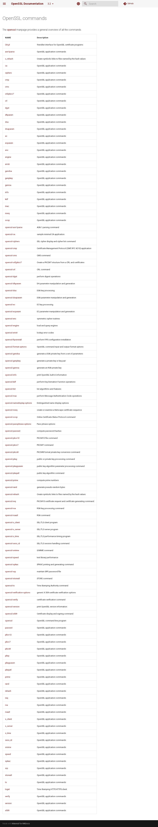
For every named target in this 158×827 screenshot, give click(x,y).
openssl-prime (11, 480)
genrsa (8, 185)
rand (7, 684)
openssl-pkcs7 (11, 445)
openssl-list (10, 389)
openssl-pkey (11, 459)
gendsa (8, 171)
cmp (7, 80)
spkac (7, 761)
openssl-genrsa (12, 368)
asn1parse (10, 52)
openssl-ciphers (12, 241)
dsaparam (9, 129)
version (8, 803)
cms (7, 87)
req (6, 698)
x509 (7, 810)
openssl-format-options (16, 347)
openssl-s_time (12, 536)
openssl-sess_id (12, 543)
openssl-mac (11, 396)
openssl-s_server (12, 529)
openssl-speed (12, 557)
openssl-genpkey (13, 361)
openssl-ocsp (11, 417)
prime (7, 677)
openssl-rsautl (11, 515)
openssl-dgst (11, 276)
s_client (8, 719)
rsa (6, 705)
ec (6, 136)
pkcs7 (7, 642)
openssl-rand (11, 487)
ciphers (8, 73)
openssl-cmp (11, 248)
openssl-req (10, 501)
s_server (8, 726)
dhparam (9, 115)
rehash (8, 691)
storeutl (8, 775)
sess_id (8, 740)
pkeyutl (8, 670)
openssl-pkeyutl (12, 473)
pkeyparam (10, 663)
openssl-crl (10, 269)
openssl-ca (10, 234)
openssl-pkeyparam (14, 466)
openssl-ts (10, 585)
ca (6, 66)
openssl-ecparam (13, 311)
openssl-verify (11, 600)
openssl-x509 (11, 614)
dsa (6, 122)
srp (6, 768)
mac (7, 206)
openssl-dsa (10, 290)
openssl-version (12, 606)
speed (8, 754)
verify (7, 796)
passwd (8, 628)
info (7, 192)
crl (6, 101)
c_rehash (9, 59)
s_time (8, 733)
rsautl (7, 712)
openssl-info (11, 375)
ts (6, 782)
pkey (7, 656)
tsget (7, 789)
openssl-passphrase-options (18, 424)
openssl (11, 29)
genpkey (9, 178)
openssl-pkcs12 (12, 438)
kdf (6, 199)
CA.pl (7, 45)
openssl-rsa (10, 508)
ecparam (9, 143)
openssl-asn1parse (13, 227)
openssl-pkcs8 (11, 452)
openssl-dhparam (13, 283)
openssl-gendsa (12, 354)
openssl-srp (10, 571)
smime (8, 747)
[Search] (100, 3)
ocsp (7, 220)
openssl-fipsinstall (13, 339)
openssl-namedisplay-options (18, 403)
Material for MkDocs (21, 823)
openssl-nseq (11, 410)
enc (6, 150)
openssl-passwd (12, 431)
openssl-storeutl (12, 578)
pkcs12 (8, 635)
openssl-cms (11, 255)
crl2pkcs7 (9, 94)
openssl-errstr (11, 333)
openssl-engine (12, 325)
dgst (7, 108)
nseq (7, 213)
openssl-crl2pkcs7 (13, 262)
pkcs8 (7, 649)
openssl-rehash (12, 494)
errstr (7, 164)
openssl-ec (10, 304)
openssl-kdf (10, 382)
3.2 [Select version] (49, 3)
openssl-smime (12, 550)
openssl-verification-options (17, 592)
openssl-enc (10, 318)
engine (8, 157)
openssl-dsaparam (13, 297)
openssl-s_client (12, 522)
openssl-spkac (11, 564)
